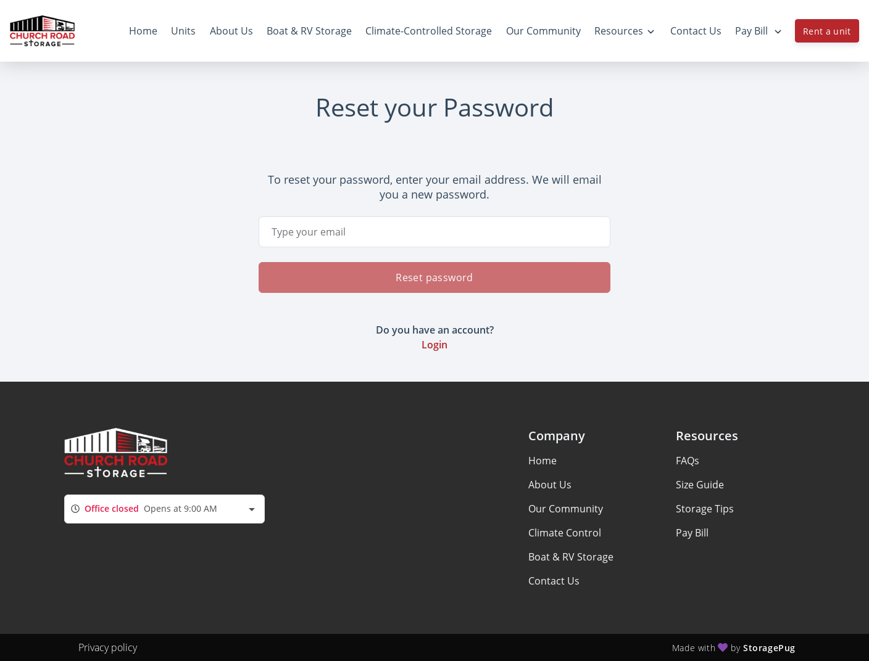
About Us (550, 484)
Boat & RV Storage (570, 557)
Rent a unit (827, 31)
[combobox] (164, 509)
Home (542, 460)
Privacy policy (107, 647)
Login (434, 344)
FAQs (687, 460)
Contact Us (554, 581)
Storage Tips (705, 508)
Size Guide (700, 484)
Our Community (565, 508)
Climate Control (564, 533)
